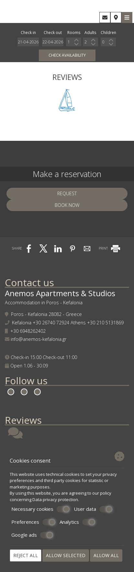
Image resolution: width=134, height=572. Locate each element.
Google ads (32, 535)
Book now (67, 205)
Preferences (33, 522)
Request (67, 193)
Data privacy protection (55, 499)
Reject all (25, 555)
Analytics (77, 522)
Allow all (106, 555)
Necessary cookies (40, 509)
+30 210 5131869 (105, 323)
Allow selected (65, 555)
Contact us (29, 282)
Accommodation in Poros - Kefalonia (44, 302)
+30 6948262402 (28, 331)
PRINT (110, 248)
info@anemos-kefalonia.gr (38, 339)
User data (93, 509)
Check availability (67, 55)
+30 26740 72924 (51, 323)
